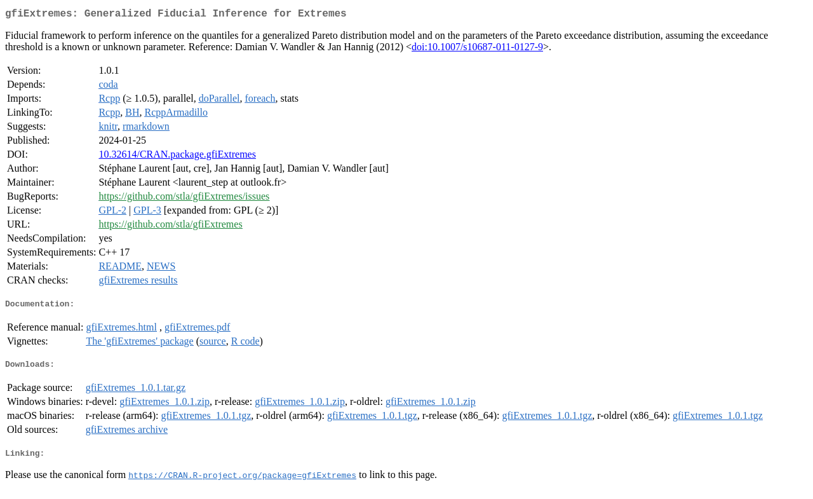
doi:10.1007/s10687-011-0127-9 (477, 49)
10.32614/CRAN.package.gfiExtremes (177, 156)
